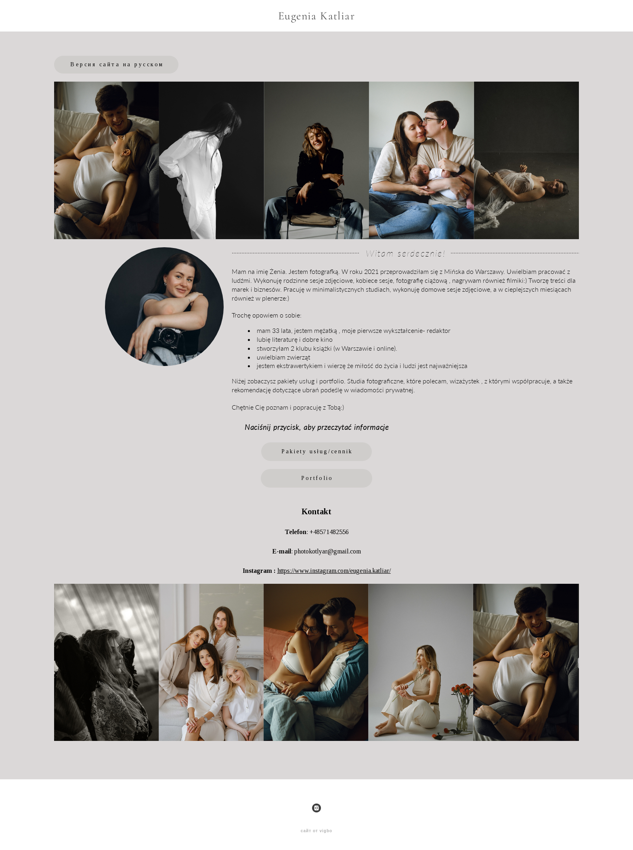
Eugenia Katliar (316, 15)
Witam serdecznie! (405, 253)
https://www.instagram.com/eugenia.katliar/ (334, 570)
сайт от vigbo (316, 831)
